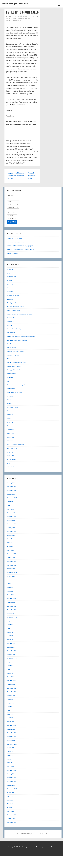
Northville (10, 377)
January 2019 (11, 557)
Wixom (9, 463)
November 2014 (12, 736)
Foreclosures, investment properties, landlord (20, 314)
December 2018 (12, 561)
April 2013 (10, 807)
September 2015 (12, 699)
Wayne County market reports (15, 444)
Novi (8, 381)
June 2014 (10, 755)
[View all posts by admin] (9, 16)
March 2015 (10, 721)
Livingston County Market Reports (17, 340)
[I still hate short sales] (29, 16)
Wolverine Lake (11, 467)
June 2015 (10, 710)
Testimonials (10, 429)
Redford (9, 403)
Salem (9, 418)
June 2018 (10, 583)
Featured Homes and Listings (15, 306)
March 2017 (10, 639)
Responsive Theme (49, 847)
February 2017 (11, 643)
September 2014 (12, 744)
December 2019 (12, 531)
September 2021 (12, 498)
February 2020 (11, 524)
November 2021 (12, 490)
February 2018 (11, 598)
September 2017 (12, 617)
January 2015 (11, 729)
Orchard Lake (11, 388)
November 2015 (12, 692)
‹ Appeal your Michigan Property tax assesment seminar (15, 175)
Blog (8, 273)
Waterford (10, 441)
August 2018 (11, 576)
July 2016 (10, 666)
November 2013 (12, 781)
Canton (9, 288)
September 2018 (12, 572)
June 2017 (10, 628)
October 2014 (11, 740)
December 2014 (12, 733)
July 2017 (10, 625)
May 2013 (10, 804)
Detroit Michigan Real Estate (14, 4)
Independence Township (14, 329)
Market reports (11, 347)
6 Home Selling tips (12, 253)
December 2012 (12, 822)
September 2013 (12, 789)
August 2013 (11, 792)
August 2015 (11, 703)
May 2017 (10, 632)
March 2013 (10, 811)
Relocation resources (13, 407)
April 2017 (10, 636)
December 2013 (12, 777)
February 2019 (11, 554)
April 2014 (10, 762)
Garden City (10, 321)
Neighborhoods (11, 373)
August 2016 (11, 662)
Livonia (9, 344)
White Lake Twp (11, 459)
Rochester (10, 411)
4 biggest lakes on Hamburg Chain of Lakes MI (20, 249)
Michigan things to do (13, 355)
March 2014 (10, 766)
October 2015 (11, 695)
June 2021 (10, 505)
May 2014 (10, 759)
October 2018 (11, 568)
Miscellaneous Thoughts (14, 366)
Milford (9, 359)
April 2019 (10, 546)
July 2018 (10, 580)
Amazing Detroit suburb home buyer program (20, 246)
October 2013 (11, 785)
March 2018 (10, 595)
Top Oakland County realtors (15, 242)
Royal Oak (10, 414)
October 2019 (11, 535)
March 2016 (10, 677)
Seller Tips (10, 422)
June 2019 (10, 539)
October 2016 (11, 654)
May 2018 (10, 587)
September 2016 (12, 658)
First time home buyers (13, 310)
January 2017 (11, 647)
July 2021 (10, 501)
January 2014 (11, 774)
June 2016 (10, 669)
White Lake (10, 455)
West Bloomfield (12, 448)
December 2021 (12, 486)
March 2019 (10, 550)
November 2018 (12, 565)
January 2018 (11, 602)
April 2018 (10, 591)
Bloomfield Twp (11, 276)
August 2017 (11, 621)
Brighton (9, 280)
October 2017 (11, 613)
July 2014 (10, 751)
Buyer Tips (10, 284)
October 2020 (11, 520)
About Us (10, 269)
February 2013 (11, 815)
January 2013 (11, 818)
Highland (9, 325)
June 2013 (10, 800)
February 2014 (11, 770)
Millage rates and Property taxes (16, 362)
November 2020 (12, 516)
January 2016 (11, 684)
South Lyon (10, 426)
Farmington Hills (12, 303)
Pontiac (9, 400)
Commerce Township (13, 295)
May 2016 (10, 673)
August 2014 (11, 748)
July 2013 (10, 796)
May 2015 (10, 714)
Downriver (10, 299)
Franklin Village (11, 318)
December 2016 (12, 651)
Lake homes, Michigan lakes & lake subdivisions (21, 336)
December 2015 (12, 688)
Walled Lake (10, 437)
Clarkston (10, 291)
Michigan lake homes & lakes (15, 351)
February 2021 (11, 513)
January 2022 (11, 483)
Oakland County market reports (16, 385)
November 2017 (12, 610)
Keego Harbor (11, 332)
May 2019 (10, 542)
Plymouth (10, 396)
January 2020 (11, 527)
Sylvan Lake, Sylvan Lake (14, 238)
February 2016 (11, 680)
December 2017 (12, 606)
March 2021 (10, 509)
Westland (10, 452)
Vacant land (10, 433)
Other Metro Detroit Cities (14, 392)
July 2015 (10, 707)
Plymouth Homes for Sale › (31, 175)
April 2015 (10, 718)
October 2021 (11, 494)
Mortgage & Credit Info (13, 370)
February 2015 (11, 725)
